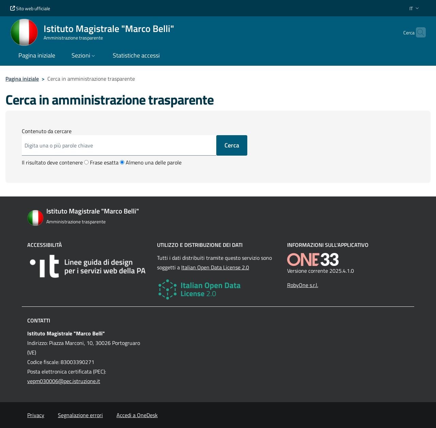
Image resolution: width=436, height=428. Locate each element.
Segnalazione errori (80, 415)
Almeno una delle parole (151, 162)
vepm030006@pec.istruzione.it (63, 381)
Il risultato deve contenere (52, 162)
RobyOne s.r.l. (302, 285)
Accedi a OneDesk (137, 415)
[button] (415, 8)
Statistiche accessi (136, 55)
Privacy (35, 415)
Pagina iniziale (22, 79)
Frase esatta (101, 162)
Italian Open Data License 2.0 (215, 267)
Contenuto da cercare (47, 131)
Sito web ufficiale (30, 8)
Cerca (231, 145)
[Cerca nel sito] (417, 32)
